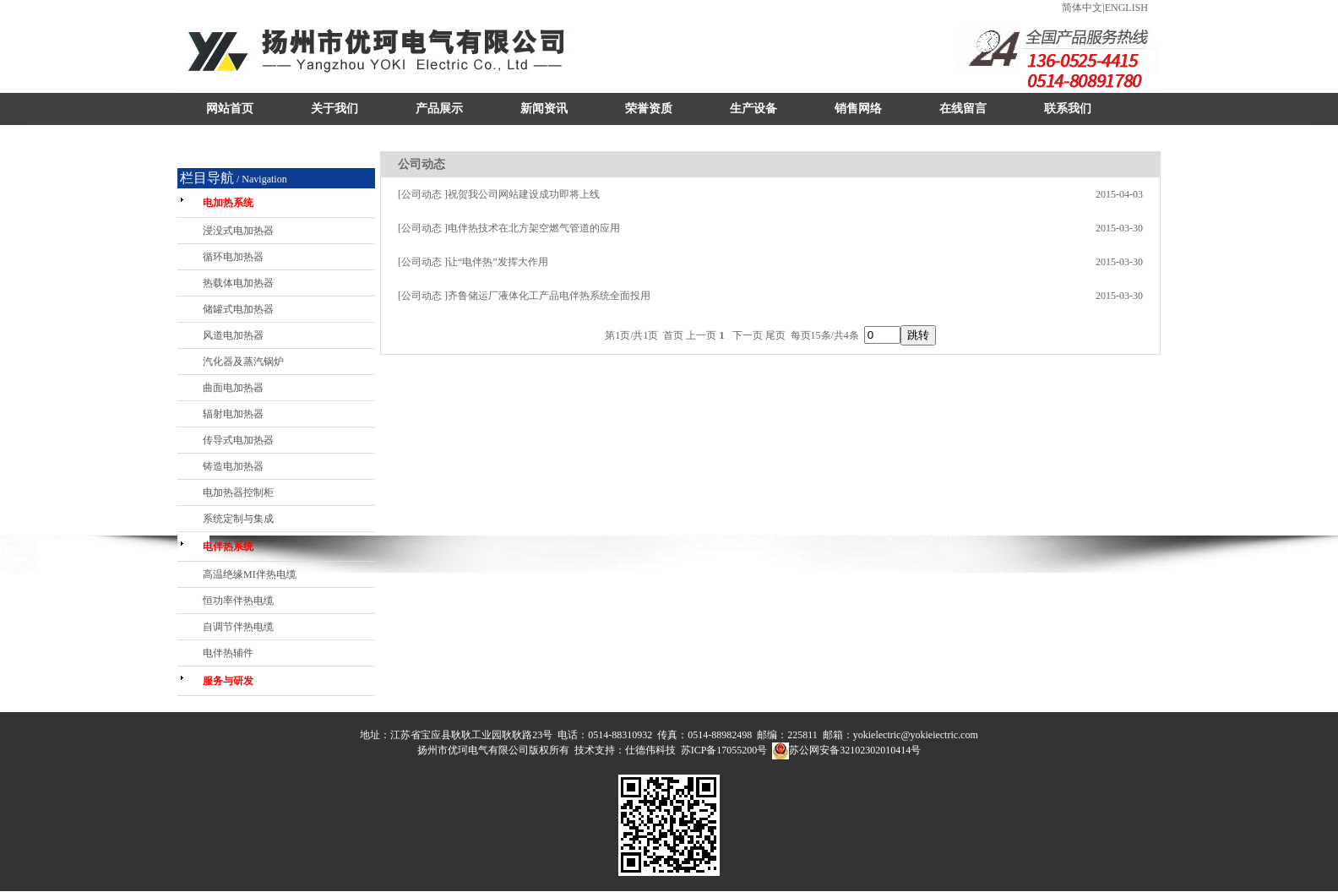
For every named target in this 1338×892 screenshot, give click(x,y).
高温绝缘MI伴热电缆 (249, 574)
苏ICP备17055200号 (724, 750)
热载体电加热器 (238, 283)
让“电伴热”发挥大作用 (498, 262)
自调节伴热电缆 (238, 627)
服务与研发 (228, 681)
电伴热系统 (228, 546)
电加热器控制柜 (238, 492)
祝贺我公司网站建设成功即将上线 (524, 194)
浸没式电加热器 (238, 231)
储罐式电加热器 (238, 309)
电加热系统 (228, 203)
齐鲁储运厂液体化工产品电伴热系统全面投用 (549, 296)
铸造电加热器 (233, 466)
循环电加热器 (233, 257)
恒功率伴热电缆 (238, 600)
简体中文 (1082, 8)
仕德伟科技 (650, 750)
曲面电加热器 (233, 388)
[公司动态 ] (423, 194)
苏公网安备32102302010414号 (855, 750)
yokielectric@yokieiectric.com (915, 735)
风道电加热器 (233, 335)
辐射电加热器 (233, 414)
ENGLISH (1126, 8)
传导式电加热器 (238, 440)
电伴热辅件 (228, 653)
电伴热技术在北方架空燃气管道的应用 (534, 228)
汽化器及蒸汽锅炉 (243, 361)
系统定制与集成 (238, 519)
